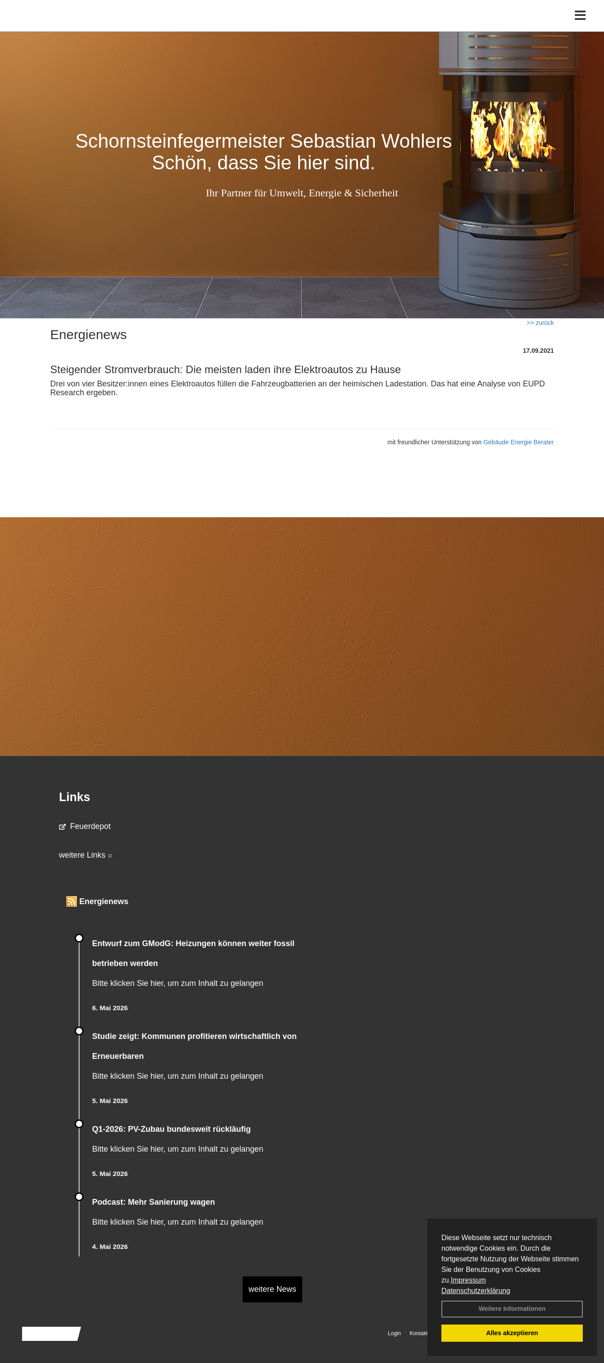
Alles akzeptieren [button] (512, 1332)
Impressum (468, 1280)
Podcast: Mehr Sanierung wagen (153, 1202)
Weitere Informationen (512, 1308)
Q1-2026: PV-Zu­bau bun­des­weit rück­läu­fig (171, 1129)
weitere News (272, 1289)
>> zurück (540, 322)
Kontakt (419, 1333)
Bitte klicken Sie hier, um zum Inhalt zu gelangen (177, 983)
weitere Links (85, 855)
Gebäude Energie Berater (518, 442)
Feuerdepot (85, 826)
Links (75, 797)
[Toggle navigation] (580, 25)
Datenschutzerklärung (475, 1290)
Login (394, 1333)
